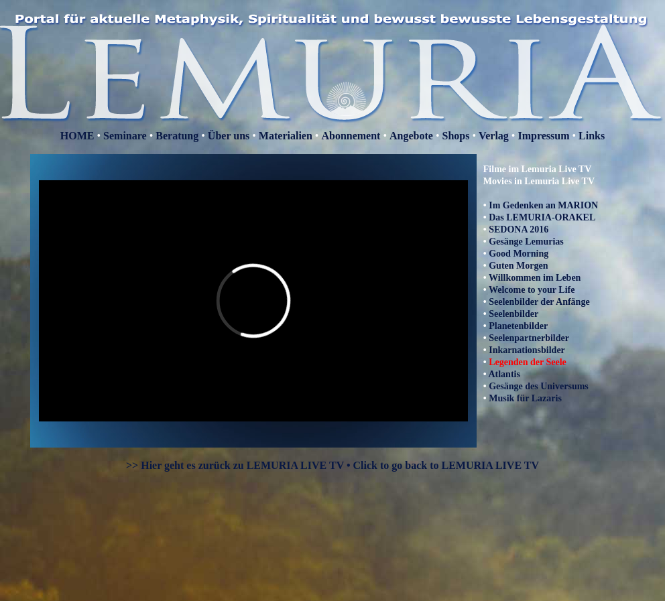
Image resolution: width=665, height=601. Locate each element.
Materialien (285, 135)
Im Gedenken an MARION (543, 205)
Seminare (125, 135)
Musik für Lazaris (525, 398)
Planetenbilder (518, 326)
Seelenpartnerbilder (529, 338)
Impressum (543, 135)
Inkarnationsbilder (527, 350)
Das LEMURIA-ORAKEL (542, 217)
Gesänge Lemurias (526, 242)
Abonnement (350, 135)
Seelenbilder (513, 314)
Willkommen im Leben (535, 278)
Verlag (494, 135)
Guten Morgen (518, 266)
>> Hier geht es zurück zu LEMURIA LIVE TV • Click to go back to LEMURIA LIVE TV (332, 465)
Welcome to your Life (532, 290)
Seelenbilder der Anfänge (539, 302)
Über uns (230, 135)
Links (592, 135)
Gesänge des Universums (539, 386)
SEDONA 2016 (518, 229)
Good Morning (518, 254)
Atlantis (504, 374)
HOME (77, 135)
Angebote (411, 135)
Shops (456, 135)
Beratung (177, 135)
